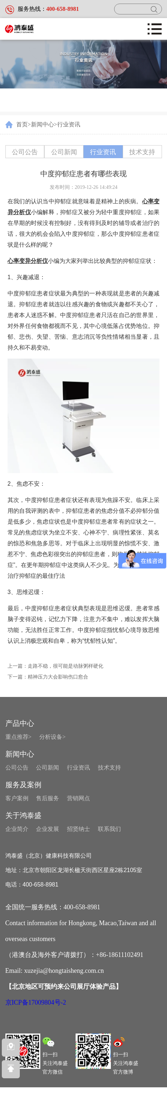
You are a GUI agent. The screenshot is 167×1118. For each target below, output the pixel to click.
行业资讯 (68, 124)
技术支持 (142, 152)
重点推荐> (18, 737)
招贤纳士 (78, 829)
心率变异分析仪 (28, 261)
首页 (22, 124)
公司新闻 (64, 152)
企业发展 (47, 829)
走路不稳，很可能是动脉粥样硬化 (65, 666)
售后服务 (47, 798)
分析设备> (52, 737)
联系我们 (109, 829)
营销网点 (78, 798)
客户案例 (16, 798)
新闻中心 (42, 124)
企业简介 (16, 829)
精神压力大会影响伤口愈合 (58, 677)
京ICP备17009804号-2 (35, 1002)
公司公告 (25, 152)
